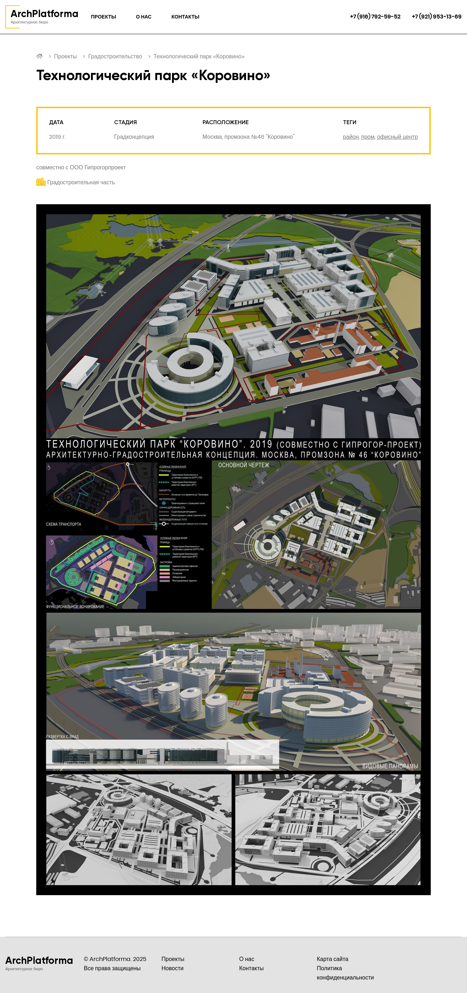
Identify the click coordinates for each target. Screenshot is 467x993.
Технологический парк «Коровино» (199, 56)
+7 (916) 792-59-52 (375, 16)
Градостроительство (115, 56)
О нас (144, 16)
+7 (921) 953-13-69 (437, 16)
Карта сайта (333, 959)
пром (367, 137)
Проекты (103, 16)
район (351, 137)
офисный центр (397, 137)
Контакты (185, 16)
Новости (173, 968)
